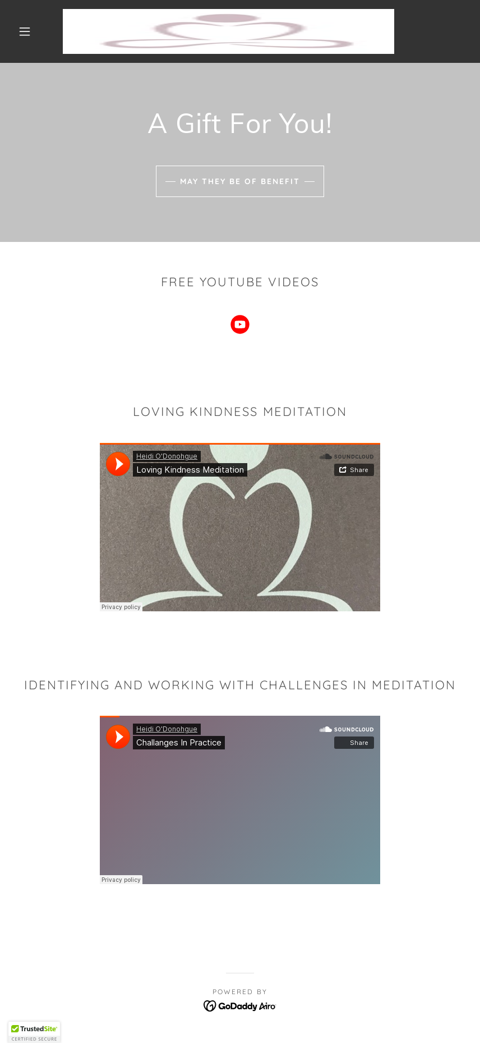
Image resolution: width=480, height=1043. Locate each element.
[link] (228, 31)
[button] (24, 31)
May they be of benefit (240, 181)
